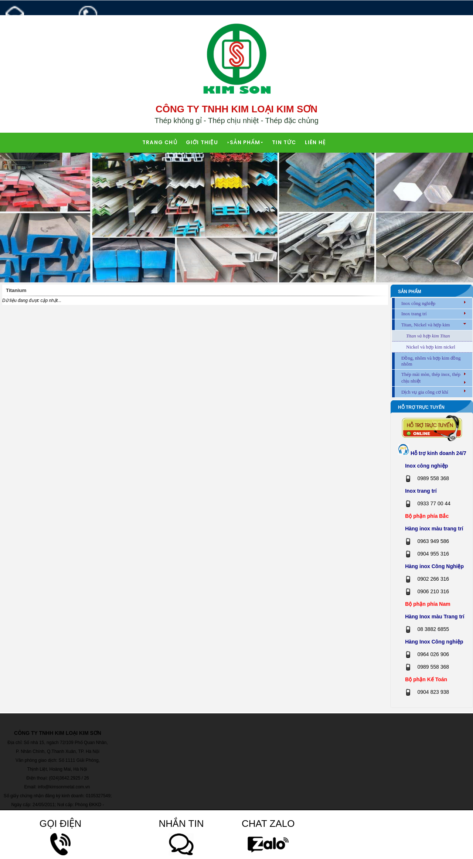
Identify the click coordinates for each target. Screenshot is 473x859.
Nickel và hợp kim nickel (430, 347)
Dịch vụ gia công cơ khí (424, 392)
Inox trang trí (414, 313)
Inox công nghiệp (418, 303)
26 (86, 778)
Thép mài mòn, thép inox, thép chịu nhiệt (430, 377)
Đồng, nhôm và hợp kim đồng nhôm (431, 361)
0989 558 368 (112, 23)
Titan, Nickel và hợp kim (425, 324)
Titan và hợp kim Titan (428, 336)
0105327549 (97, 795)
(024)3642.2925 (65, 778)
